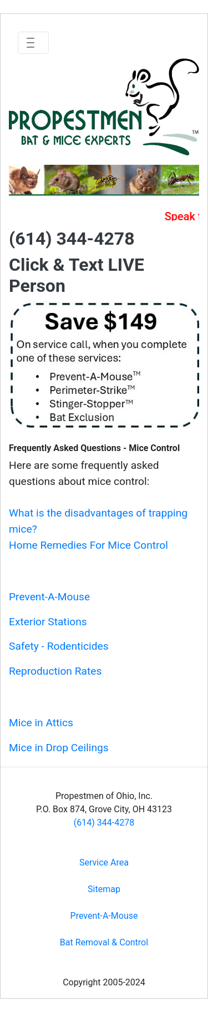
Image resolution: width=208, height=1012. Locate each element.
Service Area (104, 862)
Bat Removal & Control (104, 942)
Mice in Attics (41, 722)
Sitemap (104, 889)
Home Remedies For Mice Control (88, 545)
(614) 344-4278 (104, 822)
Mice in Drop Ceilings (59, 747)
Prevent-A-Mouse (49, 596)
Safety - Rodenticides (59, 646)
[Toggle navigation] (33, 43)
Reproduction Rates (55, 671)
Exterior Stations (48, 621)
